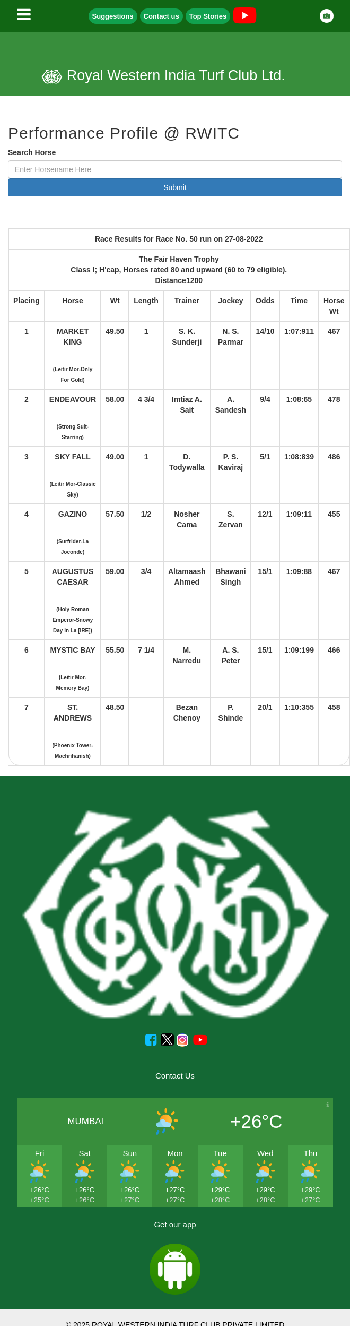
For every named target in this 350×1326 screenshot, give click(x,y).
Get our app (175, 1224)
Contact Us (175, 1075)
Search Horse (32, 152)
